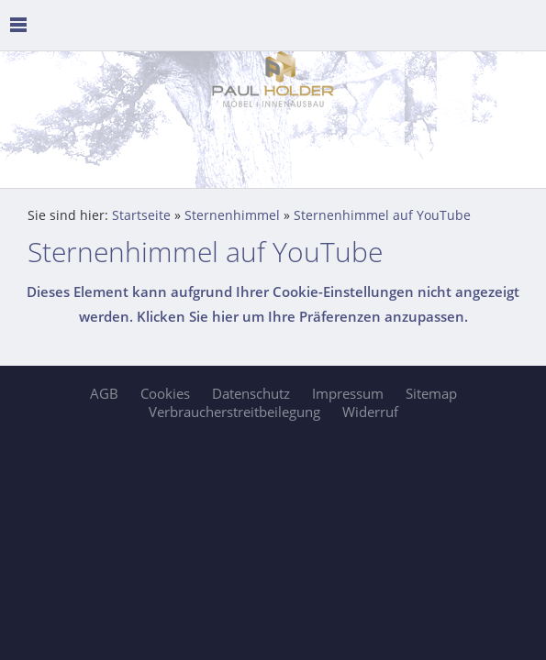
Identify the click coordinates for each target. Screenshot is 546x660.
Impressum (348, 393)
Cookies (165, 393)
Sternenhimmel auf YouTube (382, 215)
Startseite (141, 215)
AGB (104, 393)
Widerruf (370, 411)
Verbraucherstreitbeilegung (234, 411)
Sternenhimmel (232, 215)
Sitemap (431, 393)
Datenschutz (251, 393)
